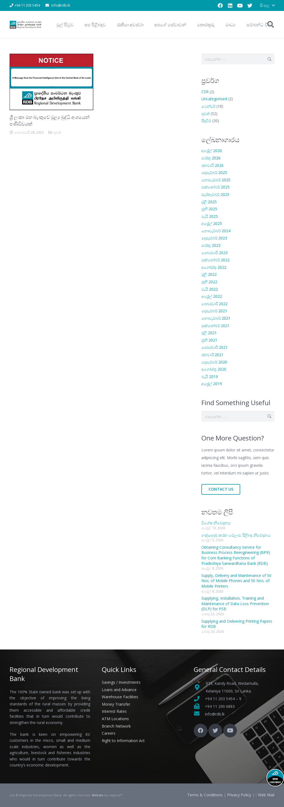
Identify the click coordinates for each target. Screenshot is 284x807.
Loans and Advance (119, 689)
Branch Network (116, 726)
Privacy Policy (239, 794)
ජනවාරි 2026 (212, 165)
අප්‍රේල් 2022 (211, 296)
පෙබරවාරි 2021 (214, 347)
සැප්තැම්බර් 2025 (215, 194)
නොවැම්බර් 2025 (215, 179)
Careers (108, 733)
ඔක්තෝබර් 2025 (215, 187)
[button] (267, 5)
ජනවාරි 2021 (212, 354)
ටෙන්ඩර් (208, 106)
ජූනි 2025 (209, 208)
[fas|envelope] (199, 714)
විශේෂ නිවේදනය (215, 522)
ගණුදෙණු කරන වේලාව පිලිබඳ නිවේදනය (235, 535)
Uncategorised (214, 98)
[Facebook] (220, 5)
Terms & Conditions (205, 794)
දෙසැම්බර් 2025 (214, 172)
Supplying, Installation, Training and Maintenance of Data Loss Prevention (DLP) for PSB (235, 603)
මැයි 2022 (209, 289)
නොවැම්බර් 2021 (215, 318)
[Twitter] (250, 5)
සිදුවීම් (206, 120)
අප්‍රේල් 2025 (211, 223)
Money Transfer (116, 704)
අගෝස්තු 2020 (213, 369)
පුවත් (57, 132)
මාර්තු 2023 (211, 245)
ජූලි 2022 (209, 274)
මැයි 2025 (209, 216)
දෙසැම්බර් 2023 (214, 238)
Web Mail (266, 794)
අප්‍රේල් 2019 (211, 383)
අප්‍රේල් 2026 (211, 150)
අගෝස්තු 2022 (213, 267)
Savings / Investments (121, 682)
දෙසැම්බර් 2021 (214, 310)
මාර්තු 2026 (211, 158)
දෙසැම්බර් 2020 (214, 362)
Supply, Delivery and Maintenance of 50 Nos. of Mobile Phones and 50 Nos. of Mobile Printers (236, 581)
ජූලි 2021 (209, 332)
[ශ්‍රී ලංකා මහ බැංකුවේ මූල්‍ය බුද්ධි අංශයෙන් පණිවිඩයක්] (51, 57)
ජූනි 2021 (209, 340)
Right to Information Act (123, 740)
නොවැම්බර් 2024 (215, 230)
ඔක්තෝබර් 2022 (215, 259)
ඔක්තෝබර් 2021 (215, 325)
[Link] (26, 25)
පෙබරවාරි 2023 (214, 252)
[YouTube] (240, 5)
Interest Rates (114, 711)
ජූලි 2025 (209, 201)
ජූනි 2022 (209, 281)
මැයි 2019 (209, 376)
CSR (204, 91)
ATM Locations (115, 718)
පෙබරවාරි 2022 (214, 303)
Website (97, 795)
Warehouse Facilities (120, 696)
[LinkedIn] (230, 5)
